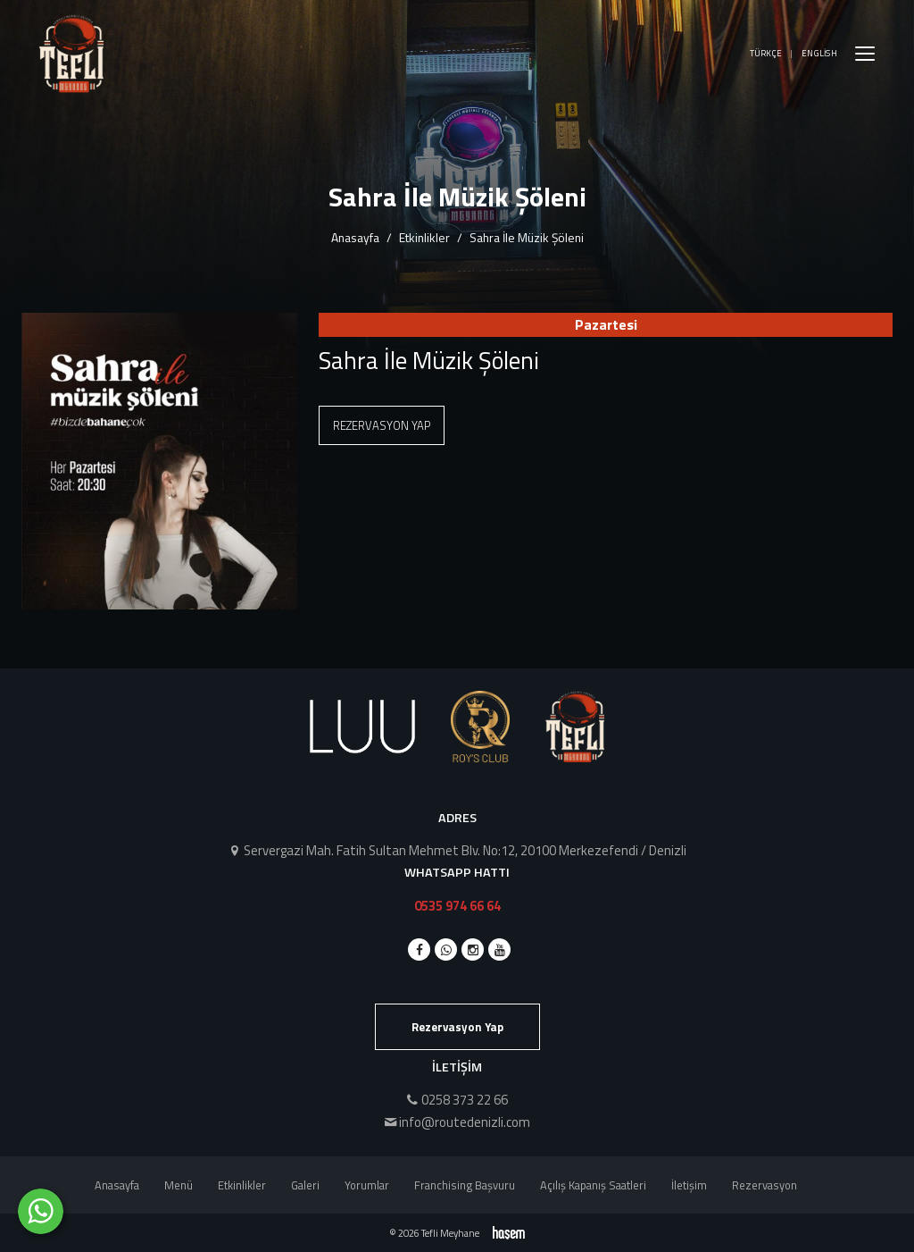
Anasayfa (355, 237)
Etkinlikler (424, 237)
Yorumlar (367, 1185)
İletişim (689, 1185)
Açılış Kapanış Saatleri (593, 1185)
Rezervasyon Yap (381, 425)
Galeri (305, 1185)
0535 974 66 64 (457, 905)
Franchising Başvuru (464, 1185)
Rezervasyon (764, 1185)
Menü (178, 1185)
